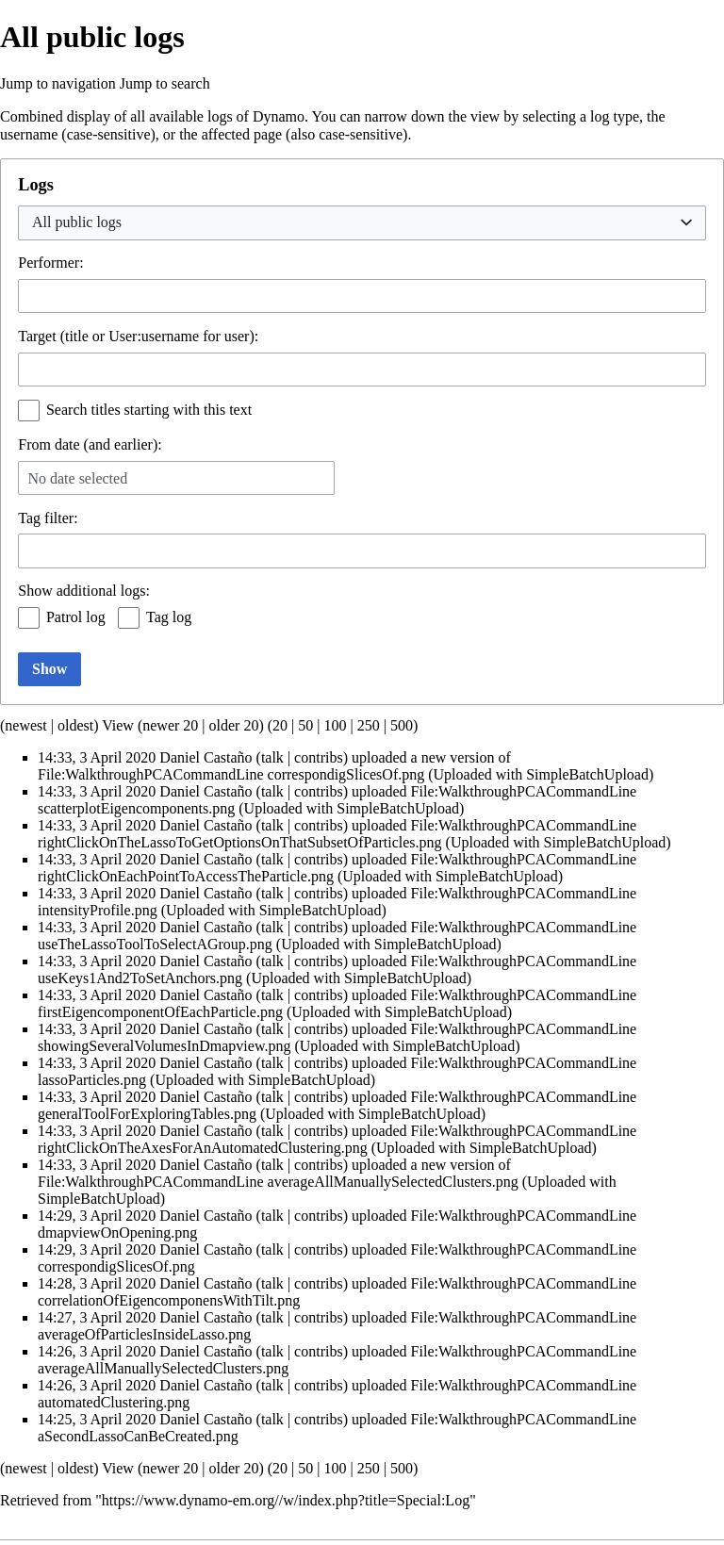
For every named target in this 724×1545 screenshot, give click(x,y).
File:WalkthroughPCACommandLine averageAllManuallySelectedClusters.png (278, 1182)
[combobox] (361, 222)
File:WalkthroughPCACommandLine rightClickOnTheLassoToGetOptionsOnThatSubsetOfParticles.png (337, 833)
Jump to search (165, 83)
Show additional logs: (84, 591)
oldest (75, 725)
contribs (318, 757)
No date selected (77, 478)
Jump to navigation (58, 83)
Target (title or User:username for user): (138, 336)
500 (401, 725)
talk (272, 757)
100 (334, 725)
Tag (29, 518)
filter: (47, 518)
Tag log (168, 617)
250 (368, 725)
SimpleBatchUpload (587, 774)
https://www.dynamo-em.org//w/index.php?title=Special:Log (285, 1500)
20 (280, 725)
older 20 (234, 725)
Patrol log (76, 617)
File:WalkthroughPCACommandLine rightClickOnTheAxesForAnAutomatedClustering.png (337, 1139)
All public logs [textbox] (77, 222)
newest (25, 725)
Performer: (50, 263)
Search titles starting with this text (149, 410)
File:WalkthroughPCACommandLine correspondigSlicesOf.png (231, 774)
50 (305, 725)
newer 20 (170, 725)
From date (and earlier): (89, 444)
